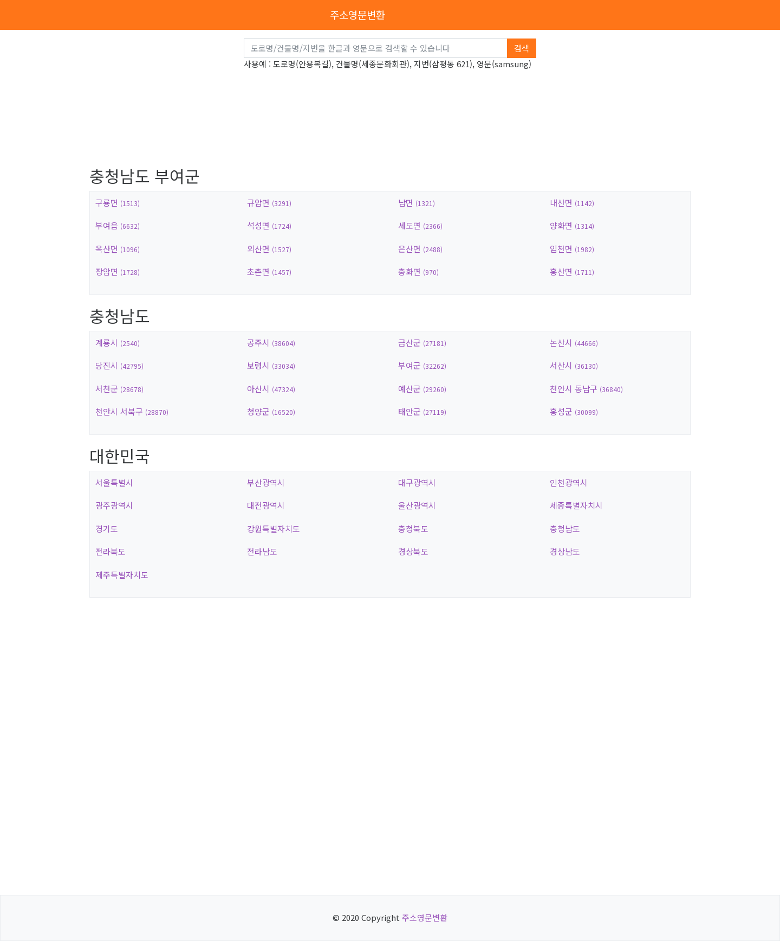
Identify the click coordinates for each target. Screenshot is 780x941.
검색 (521, 48)
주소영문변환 (357, 14)
